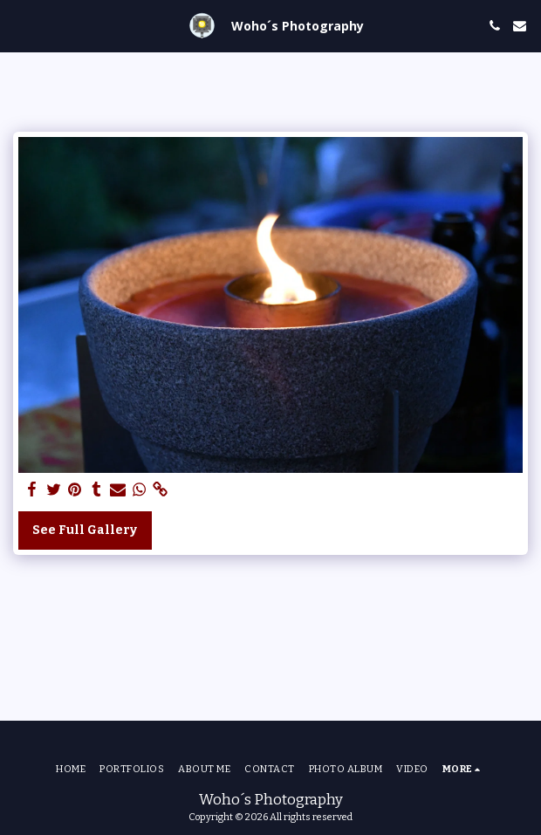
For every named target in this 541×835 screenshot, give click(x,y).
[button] (19, 25)
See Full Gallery (84, 530)
